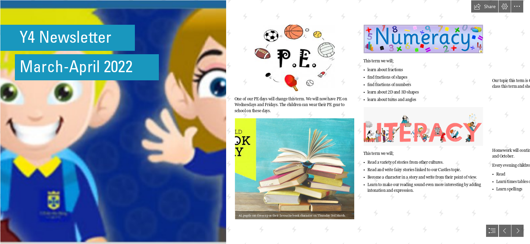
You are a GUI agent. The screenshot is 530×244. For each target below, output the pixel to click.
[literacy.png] (423, 126)
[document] (265, 122)
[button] (484, 6)
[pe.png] (295, 58)
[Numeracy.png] (423, 39)
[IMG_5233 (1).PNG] (113, 122)
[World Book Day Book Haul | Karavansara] (295, 169)
